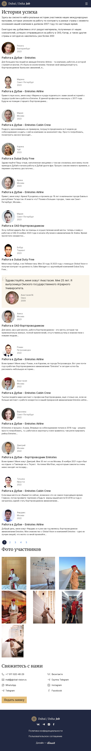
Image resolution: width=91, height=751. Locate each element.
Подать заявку (14, 700)
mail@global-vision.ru (15, 679)
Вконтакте (57, 674)
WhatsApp (10, 685)
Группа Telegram (60, 679)
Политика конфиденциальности (46, 730)
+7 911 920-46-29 (14, 674)
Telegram (10, 690)
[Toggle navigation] (86, 3)
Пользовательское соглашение (45, 736)
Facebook (57, 690)
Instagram (57, 685)
